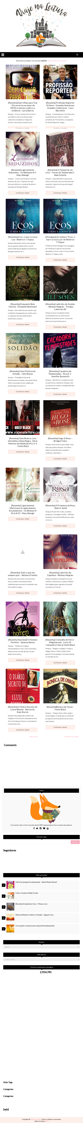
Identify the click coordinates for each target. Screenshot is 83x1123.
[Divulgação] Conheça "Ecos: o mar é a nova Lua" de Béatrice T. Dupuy (60, 239)
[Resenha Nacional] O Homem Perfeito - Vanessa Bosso (22, 641)
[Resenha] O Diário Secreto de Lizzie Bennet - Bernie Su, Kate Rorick (22, 709)
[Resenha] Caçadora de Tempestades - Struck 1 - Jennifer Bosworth (60, 374)
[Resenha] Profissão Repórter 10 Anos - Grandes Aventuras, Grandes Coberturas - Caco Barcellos (60, 106)
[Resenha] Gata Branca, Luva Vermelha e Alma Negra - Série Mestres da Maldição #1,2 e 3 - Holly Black (22, 442)
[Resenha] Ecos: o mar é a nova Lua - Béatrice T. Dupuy (22, 238)
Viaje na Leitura (36, 1119)
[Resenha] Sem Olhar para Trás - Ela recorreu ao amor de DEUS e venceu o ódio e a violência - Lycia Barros (22, 106)
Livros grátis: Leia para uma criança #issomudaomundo (34, 926)
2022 (47, 1121)
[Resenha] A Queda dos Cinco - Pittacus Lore (31, 904)
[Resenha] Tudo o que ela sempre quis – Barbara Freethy (22, 573)
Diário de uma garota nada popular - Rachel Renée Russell (36, 882)
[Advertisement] (41, 762)
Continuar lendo (22, 128)
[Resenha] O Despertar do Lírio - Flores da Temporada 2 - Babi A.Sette (60, 172)
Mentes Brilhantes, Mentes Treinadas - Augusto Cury (34, 915)
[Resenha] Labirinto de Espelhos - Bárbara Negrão (60, 573)
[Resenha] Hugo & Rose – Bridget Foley (60, 439)
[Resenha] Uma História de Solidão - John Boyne (23, 372)
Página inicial (34, 736)
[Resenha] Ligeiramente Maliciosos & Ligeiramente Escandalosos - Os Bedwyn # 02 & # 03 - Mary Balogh (22, 509)
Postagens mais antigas (71, 736)
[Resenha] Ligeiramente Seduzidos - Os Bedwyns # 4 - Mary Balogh (23, 172)
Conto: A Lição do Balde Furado (26, 893)
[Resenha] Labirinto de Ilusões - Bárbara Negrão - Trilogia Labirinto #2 (60, 306)
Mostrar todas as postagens (57, 61)
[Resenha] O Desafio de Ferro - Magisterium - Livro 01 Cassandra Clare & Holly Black (60, 642)
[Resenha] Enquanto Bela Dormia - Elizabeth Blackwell (23, 305)
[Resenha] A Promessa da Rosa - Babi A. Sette (60, 506)
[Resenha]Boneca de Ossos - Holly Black (60, 708)
